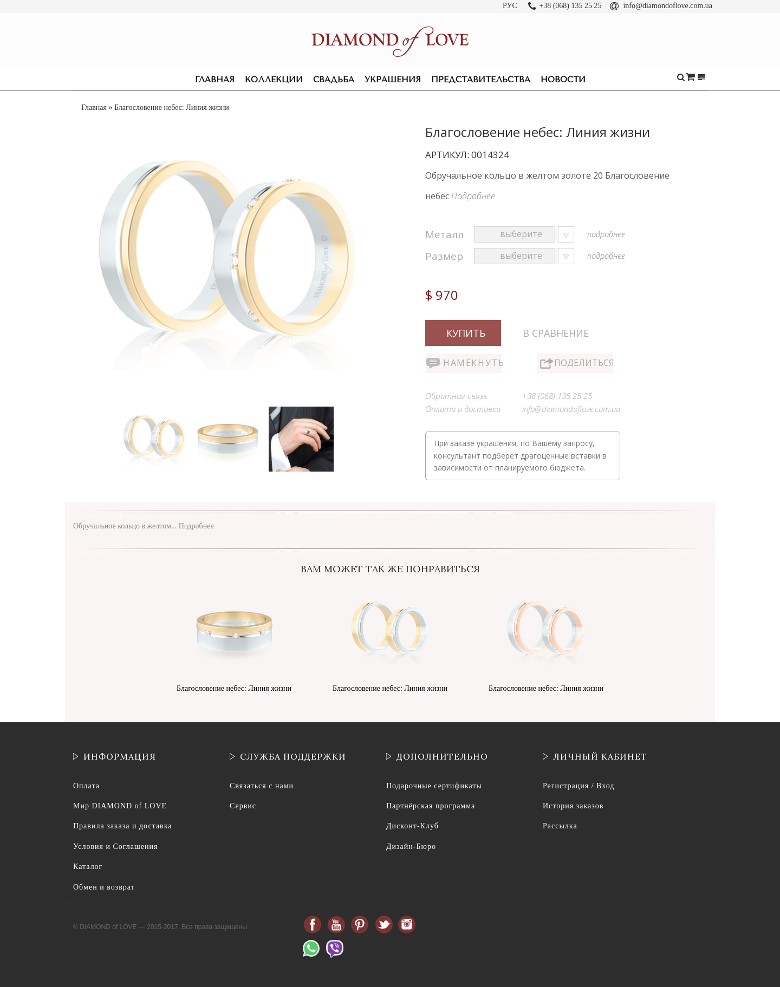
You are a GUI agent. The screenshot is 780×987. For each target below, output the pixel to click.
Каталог (87, 866)
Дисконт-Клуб (412, 826)
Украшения (393, 79)
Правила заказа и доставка (122, 826)
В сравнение (556, 332)
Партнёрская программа (430, 806)
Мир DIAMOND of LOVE (120, 806)
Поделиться (583, 363)
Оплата (86, 786)
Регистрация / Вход (578, 786)
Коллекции (274, 79)
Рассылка (560, 826)
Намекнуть (472, 363)
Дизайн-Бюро (411, 846)
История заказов (573, 806)
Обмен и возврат (104, 887)
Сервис (243, 806)
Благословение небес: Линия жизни (234, 688)
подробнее (606, 233)
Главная (215, 79)
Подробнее (473, 196)
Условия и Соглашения (115, 846)
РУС (510, 6)
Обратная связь (456, 395)
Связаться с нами (262, 786)
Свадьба (333, 79)
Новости (563, 79)
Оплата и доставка (462, 408)
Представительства (480, 79)
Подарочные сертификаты (434, 786)
